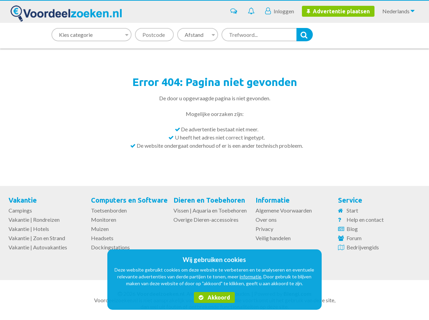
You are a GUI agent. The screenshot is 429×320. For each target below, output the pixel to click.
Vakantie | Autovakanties (38, 247)
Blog (352, 229)
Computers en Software (129, 200)
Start (352, 210)
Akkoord (214, 297)
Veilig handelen (273, 238)
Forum (354, 238)
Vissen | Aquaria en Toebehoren (210, 210)
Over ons (266, 219)
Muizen (100, 229)
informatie (250, 276)
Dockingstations (110, 247)
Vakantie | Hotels (29, 229)
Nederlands (398, 11)
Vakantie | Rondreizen (34, 219)
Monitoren (103, 219)
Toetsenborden (109, 210)
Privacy (264, 229)
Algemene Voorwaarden (284, 210)
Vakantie (23, 200)
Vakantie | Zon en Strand (37, 238)
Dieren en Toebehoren (209, 200)
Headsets (102, 238)
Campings (20, 210)
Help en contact (365, 219)
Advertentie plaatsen (338, 11)
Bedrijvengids (363, 247)
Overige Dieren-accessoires (206, 219)
